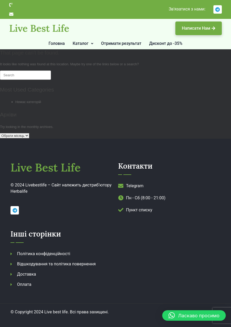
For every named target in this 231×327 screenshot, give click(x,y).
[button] (194, 315)
